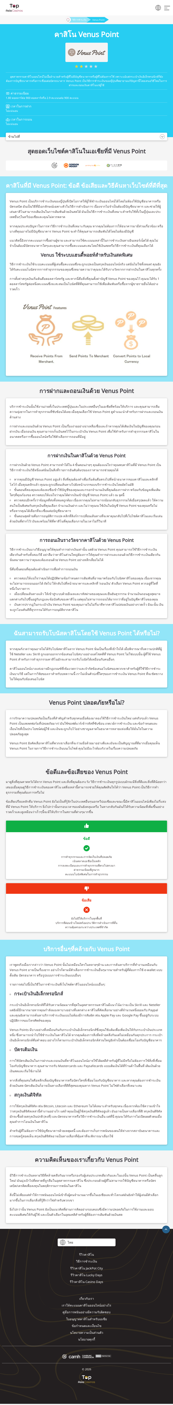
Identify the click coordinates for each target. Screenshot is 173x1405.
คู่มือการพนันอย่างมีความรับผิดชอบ (86, 1312)
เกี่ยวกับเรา (86, 1298)
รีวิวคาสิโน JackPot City (86, 1268)
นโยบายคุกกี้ (86, 1339)
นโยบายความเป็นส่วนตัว (86, 1332)
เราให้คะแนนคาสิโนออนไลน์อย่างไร (86, 1305)
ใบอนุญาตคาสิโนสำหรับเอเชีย (86, 1319)
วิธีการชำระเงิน (79, 19)
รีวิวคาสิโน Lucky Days (86, 1275)
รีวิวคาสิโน (86, 1254)
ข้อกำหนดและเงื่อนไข (86, 1326)
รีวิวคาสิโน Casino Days (86, 1282)
